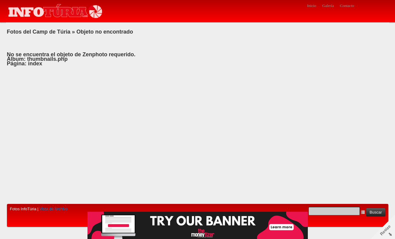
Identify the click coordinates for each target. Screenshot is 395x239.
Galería (328, 5)
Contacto (347, 5)
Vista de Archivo (54, 209)
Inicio (311, 5)
